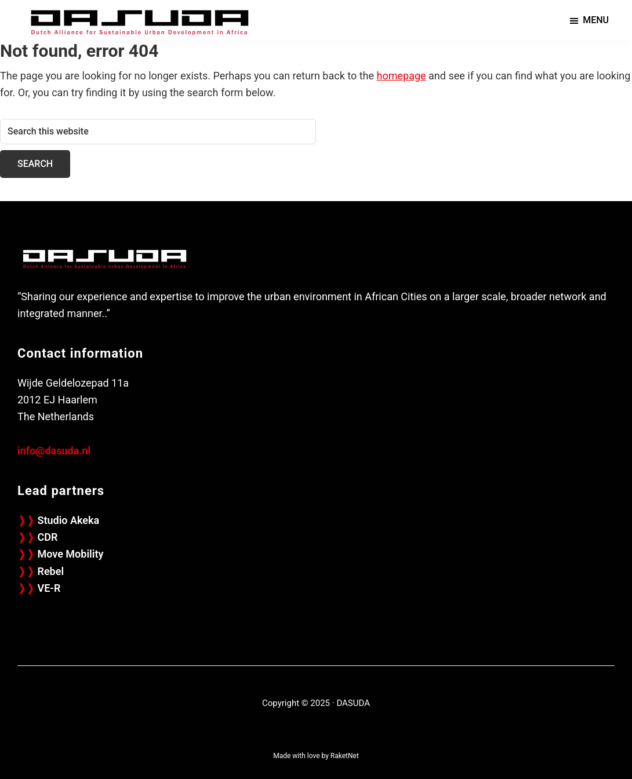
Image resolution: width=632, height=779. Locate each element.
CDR (37, 537)
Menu (596, 20)
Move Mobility (60, 554)
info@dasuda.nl (53, 451)
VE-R (38, 588)
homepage (401, 76)
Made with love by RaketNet (316, 756)
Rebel (40, 571)
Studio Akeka (58, 520)
